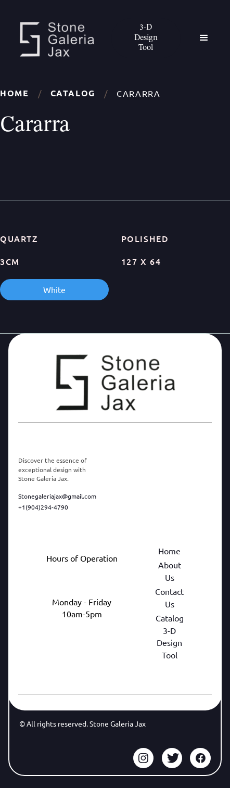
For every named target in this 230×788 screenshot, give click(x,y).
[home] (53, 39)
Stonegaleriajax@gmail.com (57, 496)
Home (14, 93)
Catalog (72, 93)
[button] (204, 38)
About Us (169, 571)
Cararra (138, 93)
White (54, 289)
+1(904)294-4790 (43, 507)
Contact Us (169, 597)
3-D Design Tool (169, 642)
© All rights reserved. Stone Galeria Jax (82, 723)
